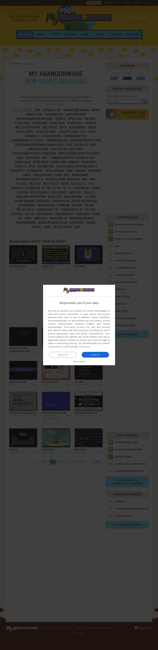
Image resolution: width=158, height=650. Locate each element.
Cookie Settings (70, 346)
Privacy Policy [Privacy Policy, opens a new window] (85, 346)
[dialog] (79, 325)
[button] (79, 361)
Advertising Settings (67, 343)
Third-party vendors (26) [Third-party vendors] (77, 327)
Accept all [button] (95, 354)
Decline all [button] (62, 354)
